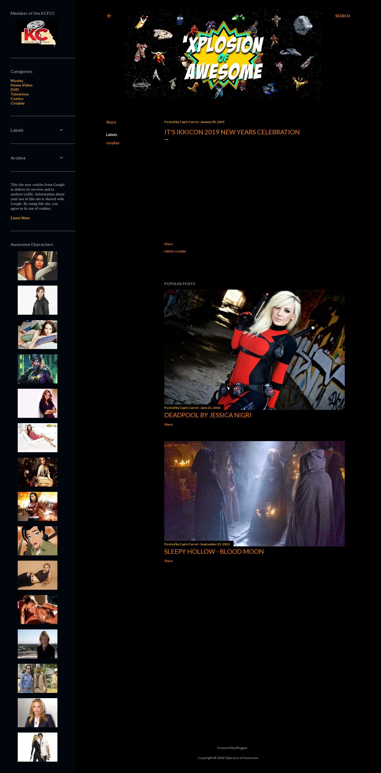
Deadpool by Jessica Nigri (208, 415)
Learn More (20, 218)
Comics (17, 98)
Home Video (22, 85)
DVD (15, 89)
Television (20, 94)
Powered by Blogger (228, 748)
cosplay (112, 142)
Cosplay (18, 103)
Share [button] (111, 122)
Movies (17, 80)
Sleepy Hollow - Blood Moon (214, 551)
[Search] (342, 16)
